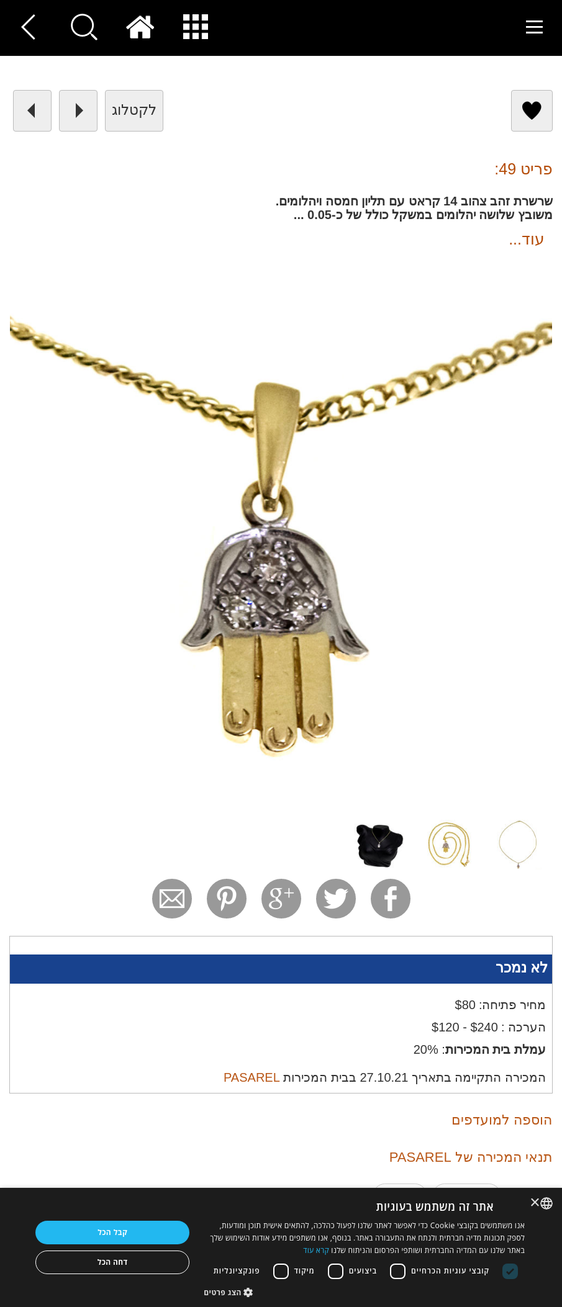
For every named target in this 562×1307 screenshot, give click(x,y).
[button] (364, 1292)
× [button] (535, 1203)
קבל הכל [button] (112, 1232)
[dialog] (281, 1247)
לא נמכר (522, 967)
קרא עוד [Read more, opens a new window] (316, 1250)
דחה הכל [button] (112, 1262)
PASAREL (252, 1077)
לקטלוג (134, 110)
